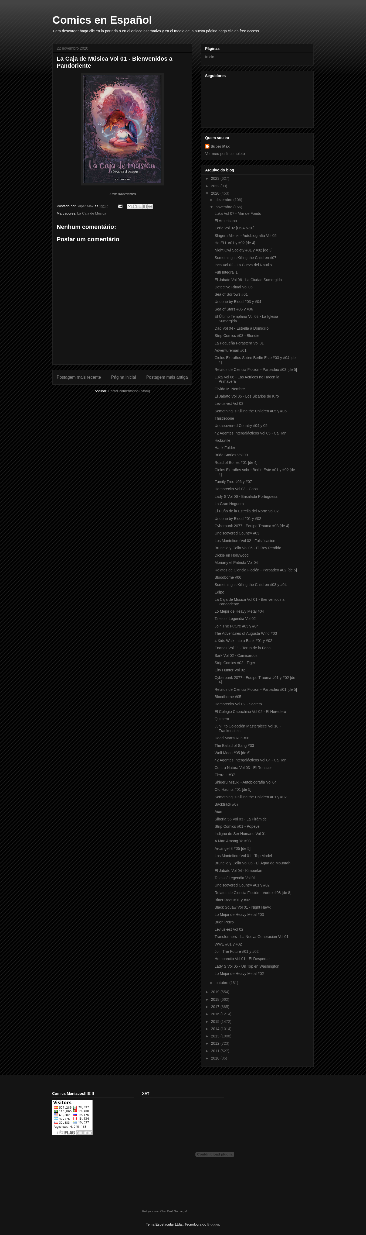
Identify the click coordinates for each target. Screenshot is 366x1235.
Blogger (213, 1224)
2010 (216, 1058)
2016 (216, 1014)
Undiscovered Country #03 (237, 533)
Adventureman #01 (230, 350)
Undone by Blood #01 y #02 (238, 518)
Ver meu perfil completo (225, 153)
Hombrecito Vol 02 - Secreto (238, 704)
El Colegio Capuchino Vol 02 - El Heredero (250, 711)
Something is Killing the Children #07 (245, 258)
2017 (216, 1007)
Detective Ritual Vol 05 (234, 287)
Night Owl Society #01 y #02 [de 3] (244, 250)
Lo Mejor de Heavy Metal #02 (239, 973)
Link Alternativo (123, 194)
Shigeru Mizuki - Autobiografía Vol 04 (246, 782)
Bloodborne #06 (228, 577)
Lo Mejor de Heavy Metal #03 (239, 914)
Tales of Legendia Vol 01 (235, 878)
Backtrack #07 (227, 804)
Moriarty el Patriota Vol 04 (236, 562)
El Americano (226, 221)
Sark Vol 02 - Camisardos (236, 655)
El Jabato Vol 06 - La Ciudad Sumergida (248, 280)
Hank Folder (225, 448)
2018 (216, 999)
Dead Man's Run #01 (232, 738)
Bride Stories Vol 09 (231, 455)
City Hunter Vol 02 (230, 670)
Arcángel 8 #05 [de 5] (232, 848)
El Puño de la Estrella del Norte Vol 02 (247, 511)
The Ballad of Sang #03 (234, 745)
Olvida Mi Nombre (230, 389)
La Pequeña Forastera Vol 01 (239, 343)
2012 (216, 1043)
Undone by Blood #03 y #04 (238, 301)
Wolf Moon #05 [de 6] (232, 753)
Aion (218, 811)
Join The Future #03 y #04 (237, 626)
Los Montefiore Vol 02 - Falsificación (245, 541)
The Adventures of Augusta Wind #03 (246, 633)
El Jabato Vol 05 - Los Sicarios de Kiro (247, 396)
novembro (224, 207)
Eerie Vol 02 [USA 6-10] (234, 228)
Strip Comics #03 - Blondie (237, 335)
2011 (216, 1051)
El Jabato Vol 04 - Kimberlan (238, 870)
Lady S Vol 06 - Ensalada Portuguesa (246, 496)
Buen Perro (224, 922)
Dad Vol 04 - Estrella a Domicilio (242, 328)
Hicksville (222, 440)
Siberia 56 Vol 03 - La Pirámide (241, 819)
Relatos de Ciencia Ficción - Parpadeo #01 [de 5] (256, 689)
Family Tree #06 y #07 (233, 481)
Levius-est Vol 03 (229, 403)
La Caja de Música (91, 213)
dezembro (224, 200)
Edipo (219, 592)
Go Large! (180, 1211)
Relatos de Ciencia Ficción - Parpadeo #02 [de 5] (256, 570)
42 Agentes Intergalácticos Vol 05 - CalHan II (252, 433)
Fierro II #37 (225, 775)
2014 (216, 1029)
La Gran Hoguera (229, 504)
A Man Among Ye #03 (233, 841)
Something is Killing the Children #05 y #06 (251, 411)
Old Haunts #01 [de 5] (233, 789)
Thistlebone (224, 418)
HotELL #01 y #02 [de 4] (235, 243)
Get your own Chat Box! (157, 1211)
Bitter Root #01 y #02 (232, 900)
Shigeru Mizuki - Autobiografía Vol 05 (246, 235)
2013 (216, 1036)
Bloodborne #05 (228, 697)
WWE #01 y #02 (228, 944)
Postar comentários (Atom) (129, 391)
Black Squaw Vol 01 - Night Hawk (243, 907)
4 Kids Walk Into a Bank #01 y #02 (243, 641)
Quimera (222, 719)
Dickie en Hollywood (232, 555)
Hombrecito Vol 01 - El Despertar (242, 959)
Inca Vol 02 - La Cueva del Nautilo (243, 265)
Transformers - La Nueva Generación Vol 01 (252, 936)
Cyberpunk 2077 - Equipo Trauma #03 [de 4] (252, 526)
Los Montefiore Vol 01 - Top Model (243, 856)
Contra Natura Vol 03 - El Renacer (243, 767)
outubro (222, 983)
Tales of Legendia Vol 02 (235, 618)
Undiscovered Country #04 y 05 (241, 425)
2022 (216, 186)
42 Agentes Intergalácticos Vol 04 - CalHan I (252, 760)
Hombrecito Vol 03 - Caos (236, 489)
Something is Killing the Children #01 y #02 (251, 797)
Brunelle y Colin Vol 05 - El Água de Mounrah (252, 863)
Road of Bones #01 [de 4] (236, 462)
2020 (216, 193)
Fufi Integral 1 (226, 272)
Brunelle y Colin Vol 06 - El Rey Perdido (248, 548)
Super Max (220, 146)
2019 (216, 992)
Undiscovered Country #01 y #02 (242, 885)
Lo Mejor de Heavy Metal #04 (239, 611)
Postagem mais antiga (167, 377)
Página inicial (123, 377)
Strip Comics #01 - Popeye (237, 826)
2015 (216, 1021)
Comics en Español (102, 20)
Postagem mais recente (79, 377)
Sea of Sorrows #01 (231, 294)
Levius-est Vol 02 (229, 929)
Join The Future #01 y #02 (237, 951)
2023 (216, 178)
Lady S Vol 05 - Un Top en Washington (247, 966)
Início (209, 57)
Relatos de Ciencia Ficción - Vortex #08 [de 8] (253, 893)
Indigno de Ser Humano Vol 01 (240, 834)
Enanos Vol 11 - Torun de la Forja (243, 648)
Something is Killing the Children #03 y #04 (251, 584)
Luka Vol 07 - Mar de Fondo (238, 213)
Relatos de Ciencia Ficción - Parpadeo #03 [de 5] (256, 369)
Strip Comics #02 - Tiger (235, 663)
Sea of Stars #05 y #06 (234, 309)
